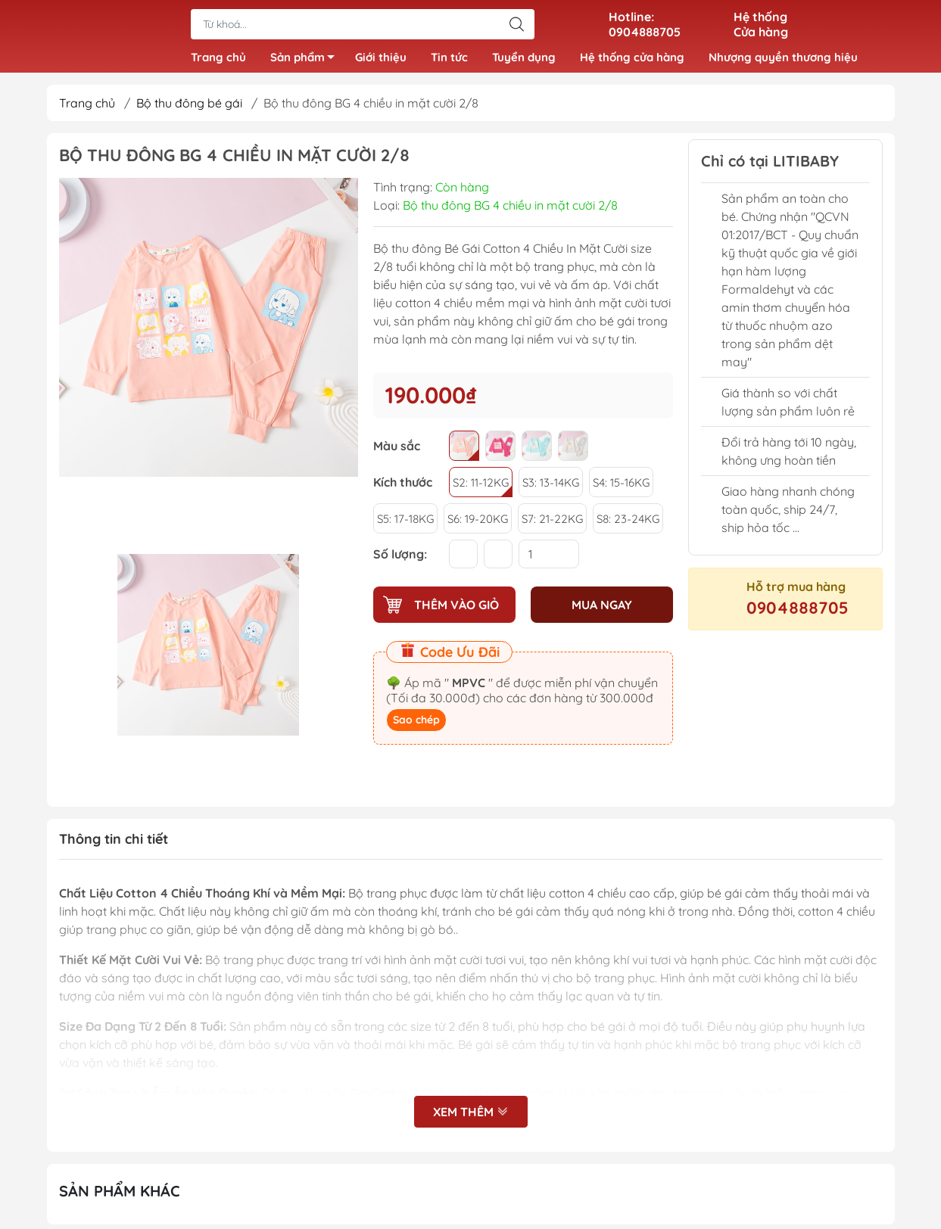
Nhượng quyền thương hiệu (783, 59)
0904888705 (797, 613)
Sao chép (416, 725)
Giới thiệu (381, 59)
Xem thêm (471, 1116)
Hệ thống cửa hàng (632, 59)
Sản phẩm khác (119, 1195)
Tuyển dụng (524, 59)
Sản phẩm (306, 62)
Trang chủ (218, 59)
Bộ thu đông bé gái (189, 108)
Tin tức (449, 59)
